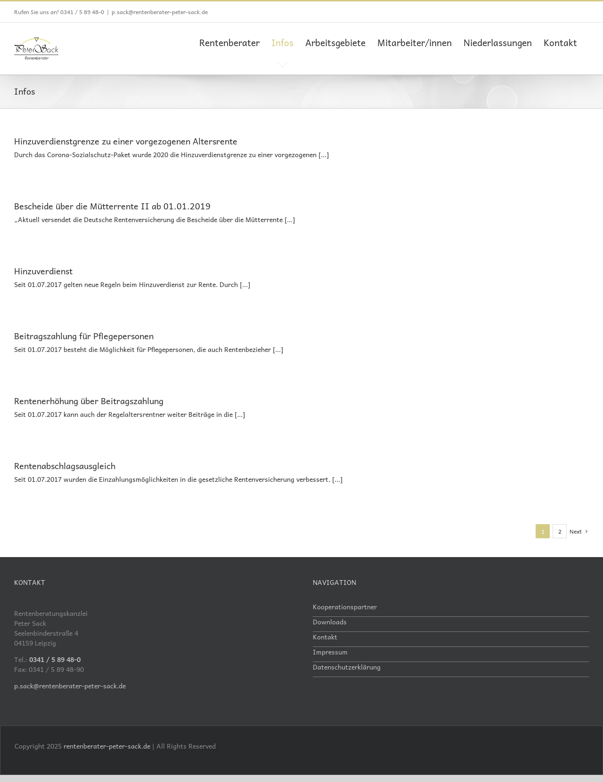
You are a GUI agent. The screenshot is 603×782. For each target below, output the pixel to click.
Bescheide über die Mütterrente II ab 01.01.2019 (112, 205)
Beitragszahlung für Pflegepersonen (84, 335)
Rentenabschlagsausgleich (64, 465)
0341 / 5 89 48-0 (82, 11)
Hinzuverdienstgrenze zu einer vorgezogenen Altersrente (125, 140)
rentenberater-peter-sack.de (107, 745)
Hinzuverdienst (43, 270)
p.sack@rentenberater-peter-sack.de (160, 11)
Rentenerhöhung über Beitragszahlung (88, 400)
